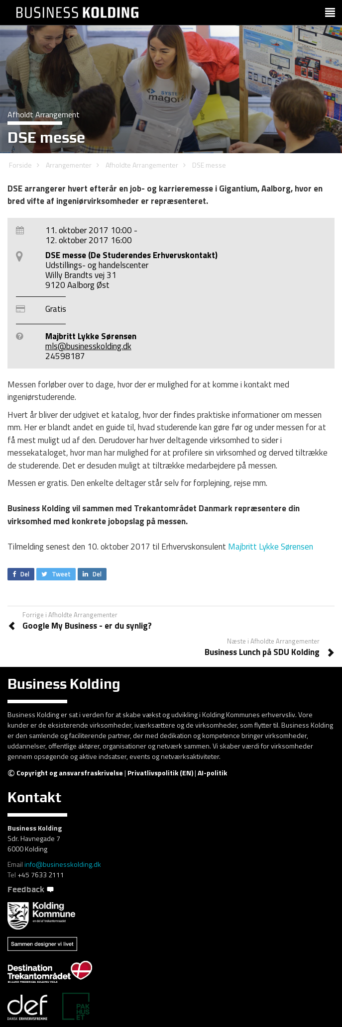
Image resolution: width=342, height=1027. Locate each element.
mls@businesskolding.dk (88, 346)
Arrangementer (69, 165)
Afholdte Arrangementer (142, 165)
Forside (20, 165)
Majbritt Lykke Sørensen (270, 546)
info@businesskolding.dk (62, 864)
